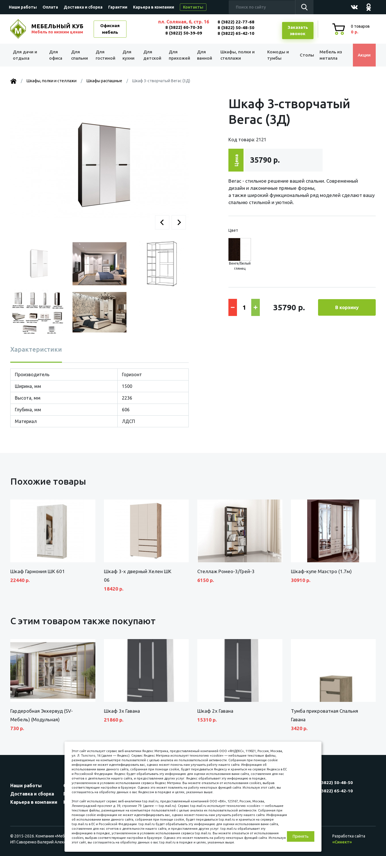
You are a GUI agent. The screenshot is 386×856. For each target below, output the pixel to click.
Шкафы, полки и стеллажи (237, 55)
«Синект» (342, 842)
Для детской (152, 55)
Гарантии (117, 7)
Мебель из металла (329, 55)
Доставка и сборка (83, 7)
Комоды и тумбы (276, 55)
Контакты (193, 7)
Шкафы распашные (104, 80)
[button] (162, 222)
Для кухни (128, 55)
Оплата (50, 7)
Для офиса (55, 55)
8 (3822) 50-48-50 (236, 27)
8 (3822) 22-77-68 (236, 21)
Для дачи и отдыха (26, 55)
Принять (301, 836)
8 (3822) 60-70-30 (183, 27)
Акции (362, 55)
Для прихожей (178, 55)
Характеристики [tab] (36, 349)
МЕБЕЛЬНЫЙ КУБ (58, 29)
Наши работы (23, 7)
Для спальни (79, 55)
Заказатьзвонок (298, 30)
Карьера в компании (153, 7)
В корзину (347, 307)
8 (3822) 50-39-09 (183, 33)
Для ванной (203, 55)
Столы (304, 55)
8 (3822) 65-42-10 (236, 33)
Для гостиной (105, 55)
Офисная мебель (110, 29)
